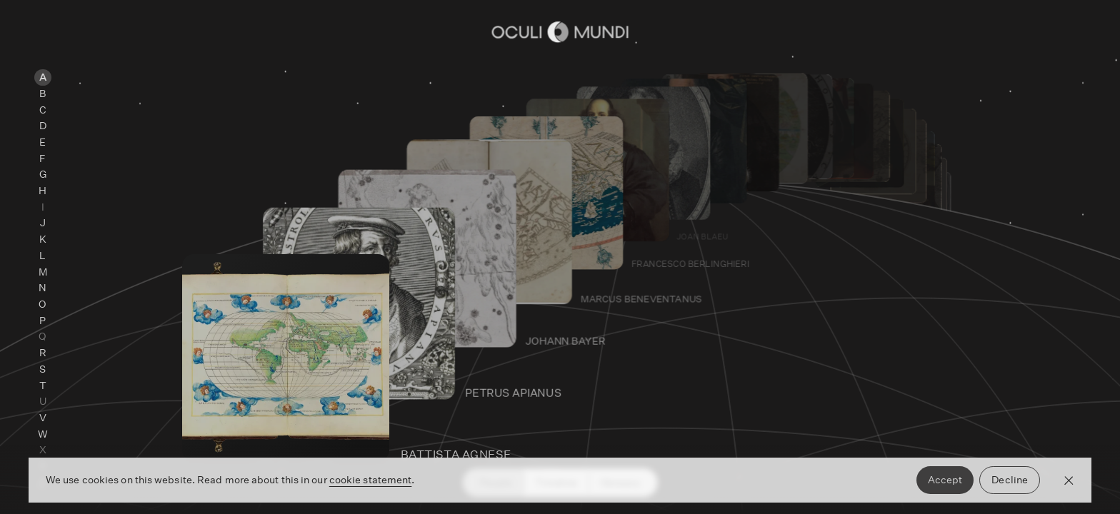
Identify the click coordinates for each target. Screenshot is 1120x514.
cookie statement (370, 479)
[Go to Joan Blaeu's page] (756, 230)
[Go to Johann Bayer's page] (624, 334)
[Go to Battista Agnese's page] (515, 445)
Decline (1009, 479)
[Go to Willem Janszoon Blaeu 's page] (791, 210)
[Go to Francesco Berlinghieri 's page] (716, 257)
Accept (945, 479)
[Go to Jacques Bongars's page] (822, 193)
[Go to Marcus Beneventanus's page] (672, 292)
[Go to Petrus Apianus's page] (571, 385)
